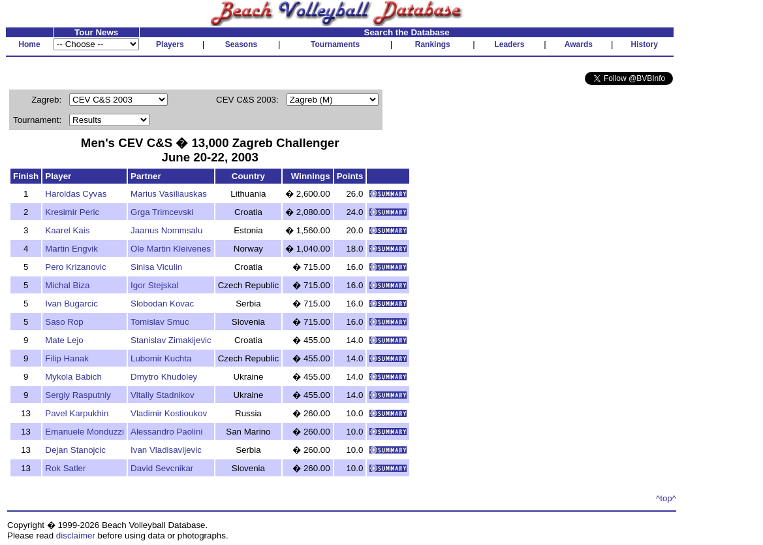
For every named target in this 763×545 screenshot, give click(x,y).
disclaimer (75, 535)
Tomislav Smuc (160, 322)
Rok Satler (65, 468)
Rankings (432, 44)
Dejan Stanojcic (75, 450)
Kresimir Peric (72, 212)
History (644, 44)
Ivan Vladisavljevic (166, 450)
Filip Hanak (67, 358)
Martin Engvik (71, 249)
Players (170, 44)
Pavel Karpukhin (76, 413)
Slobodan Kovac (162, 303)
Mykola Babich (73, 377)
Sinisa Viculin (156, 267)
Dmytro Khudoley (164, 377)
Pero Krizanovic (75, 267)
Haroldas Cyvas (75, 194)
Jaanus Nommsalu (166, 230)
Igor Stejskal (154, 285)
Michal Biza (67, 285)
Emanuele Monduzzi (84, 432)
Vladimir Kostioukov (169, 413)
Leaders (509, 44)
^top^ (666, 498)
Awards (579, 44)
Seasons (241, 44)
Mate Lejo (64, 340)
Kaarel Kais (67, 230)
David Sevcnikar (162, 468)
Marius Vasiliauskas (169, 194)
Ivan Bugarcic (71, 303)
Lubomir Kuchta (161, 358)
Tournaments (335, 44)
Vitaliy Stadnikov (163, 395)
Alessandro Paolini (166, 432)
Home (29, 44)
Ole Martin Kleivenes (171, 249)
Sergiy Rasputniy (78, 395)
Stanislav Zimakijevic (171, 340)
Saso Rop (64, 322)
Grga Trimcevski (162, 212)
